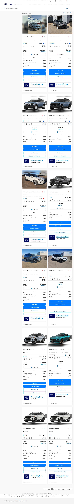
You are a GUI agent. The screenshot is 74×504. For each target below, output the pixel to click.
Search (67, 8)
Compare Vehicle (28, 90)
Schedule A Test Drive (34, 73)
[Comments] (43, 46)
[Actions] (45, 37)
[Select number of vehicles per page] (69, 489)
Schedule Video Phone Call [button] (34, 80)
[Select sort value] (64, 13)
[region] (34, 63)
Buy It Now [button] (34, 70)
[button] (45, 25)
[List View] (71, 13)
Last (63, 489)
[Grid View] (68, 13)
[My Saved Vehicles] (67, 1)
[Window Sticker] (45, 46)
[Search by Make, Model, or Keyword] (35, 8)
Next (59, 489)
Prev (49, 489)
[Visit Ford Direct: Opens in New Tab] (27, 501)
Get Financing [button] (34, 76)
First (44, 489)
